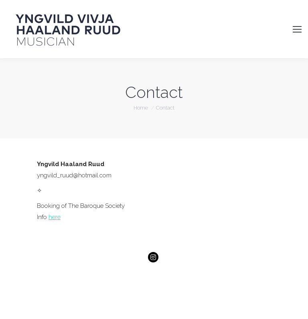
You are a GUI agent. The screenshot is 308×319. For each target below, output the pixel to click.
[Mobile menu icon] (297, 29)
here (55, 217)
